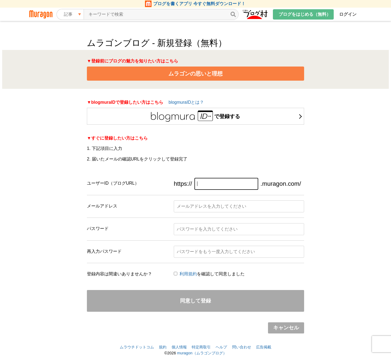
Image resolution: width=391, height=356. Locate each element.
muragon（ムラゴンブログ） (202, 353)
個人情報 (179, 347)
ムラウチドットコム (137, 347)
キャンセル (286, 327)
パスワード (98, 228)
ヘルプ (221, 347)
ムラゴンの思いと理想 (195, 74)
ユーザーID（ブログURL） (113, 183)
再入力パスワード (104, 251)
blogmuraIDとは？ (186, 102)
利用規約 (188, 274)
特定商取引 (201, 347)
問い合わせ (241, 347)
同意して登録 (195, 301)
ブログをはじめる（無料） (305, 14)
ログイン (348, 14)
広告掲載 (263, 347)
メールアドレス (102, 206)
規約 (162, 347)
